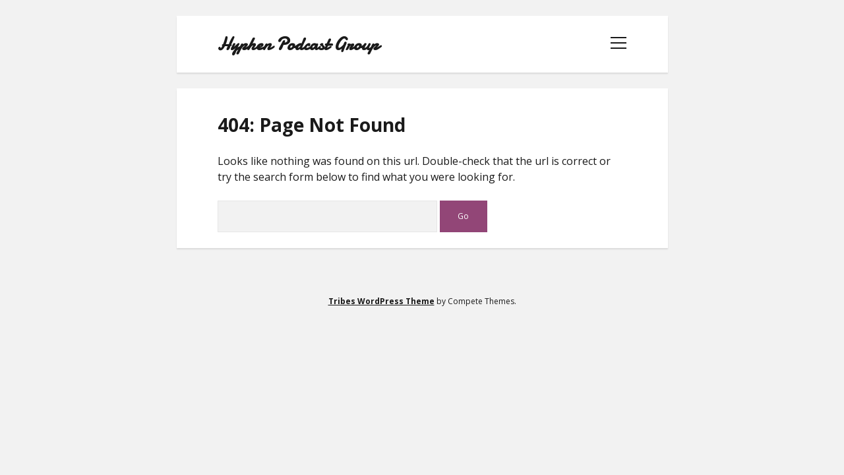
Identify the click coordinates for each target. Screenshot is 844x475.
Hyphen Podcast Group (298, 44)
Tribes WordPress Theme (381, 301)
